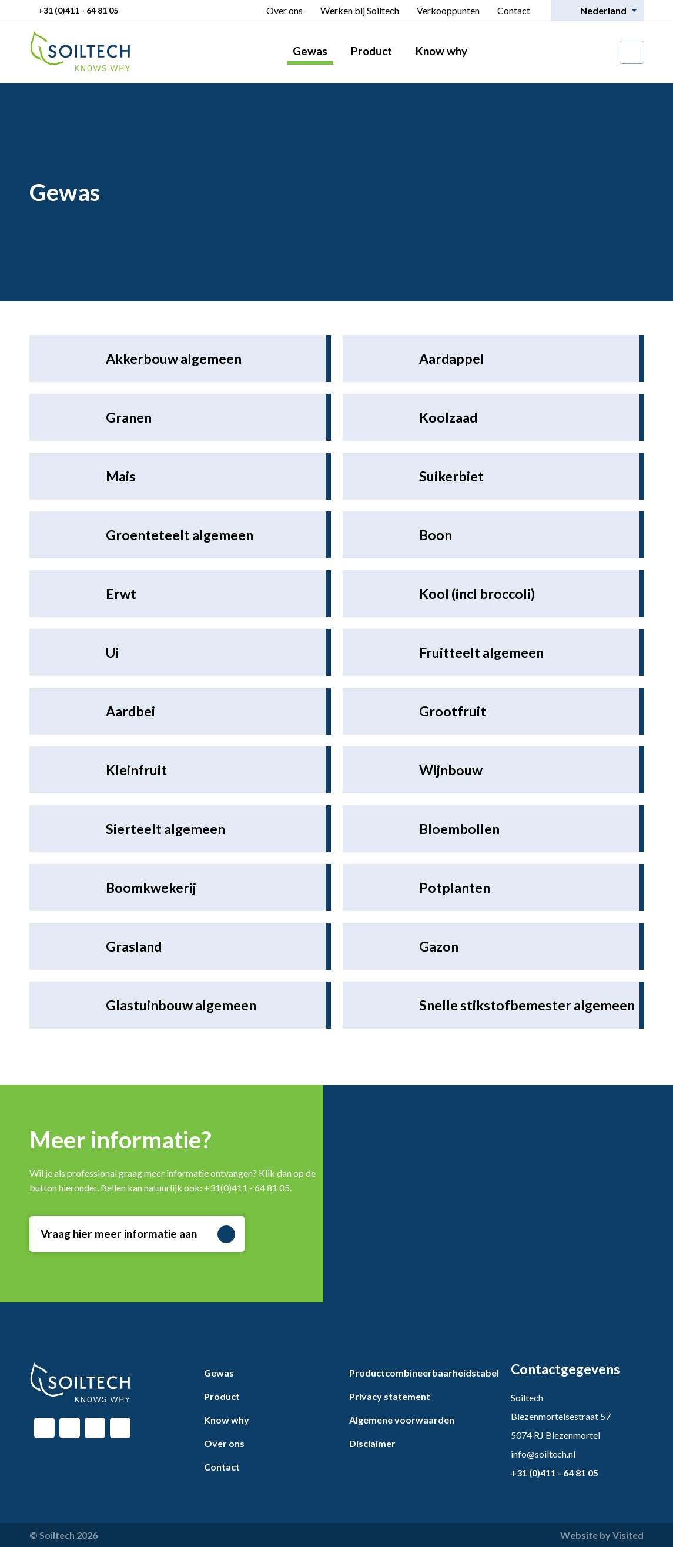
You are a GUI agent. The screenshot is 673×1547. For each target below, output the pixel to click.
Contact (513, 10)
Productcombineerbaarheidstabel (424, 1372)
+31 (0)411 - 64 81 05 (78, 10)
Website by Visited (602, 1535)
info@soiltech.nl (543, 1453)
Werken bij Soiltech (359, 10)
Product (371, 51)
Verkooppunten (448, 10)
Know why (441, 51)
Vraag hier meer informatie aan (138, 1234)
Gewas (310, 51)
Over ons (284, 10)
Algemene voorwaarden (401, 1419)
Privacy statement (389, 1396)
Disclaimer (372, 1443)
